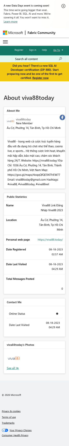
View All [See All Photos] (13, 368)
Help (44, 49)
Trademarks (8, 422)
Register (19, 49)
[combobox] (38, 58)
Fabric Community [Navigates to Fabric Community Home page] (41, 32)
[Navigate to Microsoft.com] (13, 33)
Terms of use (9, 417)
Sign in (32, 49)
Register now (40, 78)
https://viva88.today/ (50, 239)
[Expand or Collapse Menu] (5, 42)
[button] (14, 359)
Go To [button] (56, 49)
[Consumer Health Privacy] (34, 435)
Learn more (10, 21)
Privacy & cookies (11, 411)
